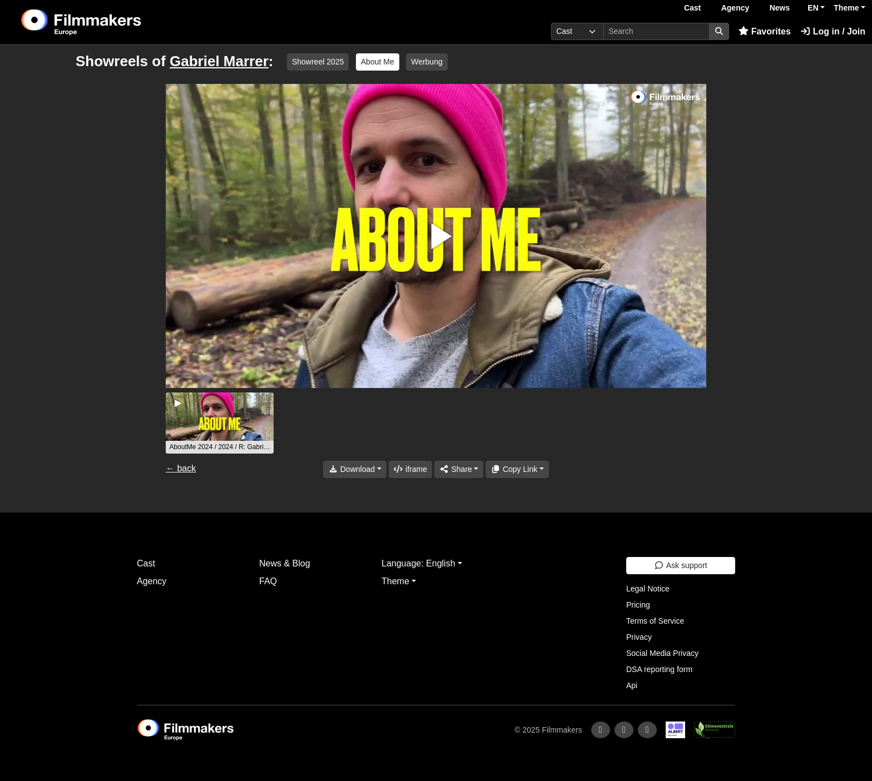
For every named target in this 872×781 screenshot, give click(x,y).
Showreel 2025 (318, 61)
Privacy (639, 637)
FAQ (268, 581)
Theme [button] (846, 7)
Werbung (427, 61)
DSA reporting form (659, 669)
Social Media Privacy (662, 653)
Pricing (638, 604)
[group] (220, 423)
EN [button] (812, 7)
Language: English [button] (418, 563)
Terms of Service (655, 620)
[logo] (109, 22)
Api (631, 685)
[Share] (458, 469)
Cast (692, 7)
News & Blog (284, 563)
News (780, 7)
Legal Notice (648, 588)
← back (181, 468)
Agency (735, 7)
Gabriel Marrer (219, 61)
